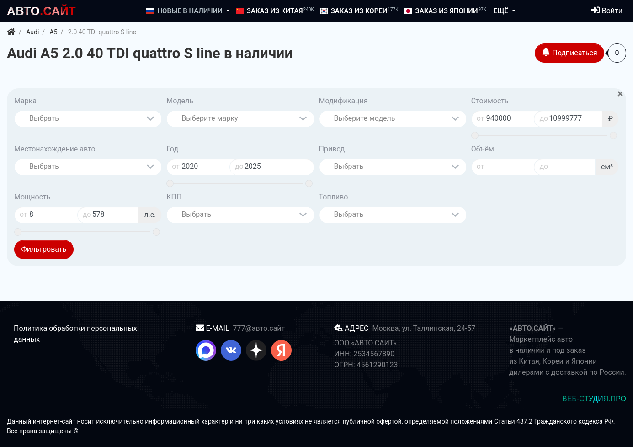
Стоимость (490, 101)
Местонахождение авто (55, 149)
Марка (25, 101)
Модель (179, 101)
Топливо (333, 197)
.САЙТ (41, 11)
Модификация (343, 101)
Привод (332, 149)
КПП (173, 197)
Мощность (32, 197)
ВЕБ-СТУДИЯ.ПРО (594, 399)
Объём (482, 149)
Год (172, 149)
